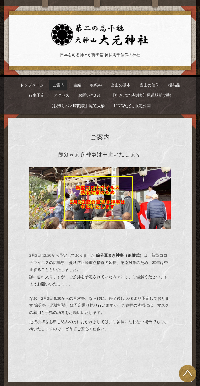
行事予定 (37, 95)
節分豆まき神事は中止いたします (100, 154)
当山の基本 (121, 85)
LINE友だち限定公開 (132, 106)
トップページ (32, 85)
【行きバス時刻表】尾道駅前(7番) (141, 95)
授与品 (174, 85)
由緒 (77, 85)
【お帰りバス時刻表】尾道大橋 (77, 106)
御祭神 (96, 85)
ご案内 (58, 85)
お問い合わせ (90, 95)
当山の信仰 (149, 85)
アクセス (61, 95)
